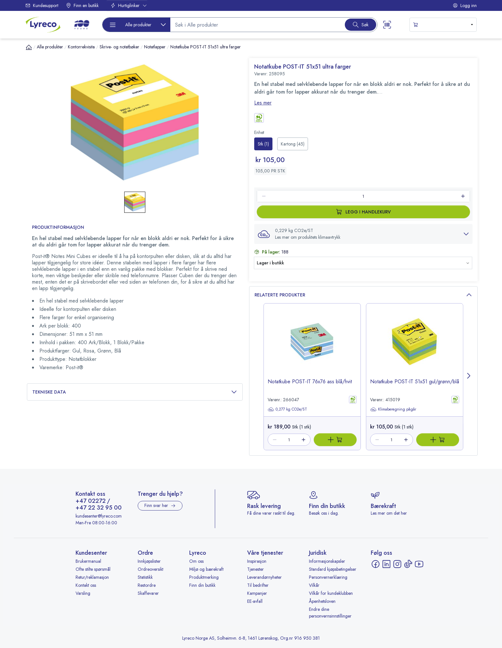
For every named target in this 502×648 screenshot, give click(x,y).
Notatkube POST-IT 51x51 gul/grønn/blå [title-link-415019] (414, 381)
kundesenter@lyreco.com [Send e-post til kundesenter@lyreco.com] (99, 516)
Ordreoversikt (150, 569)
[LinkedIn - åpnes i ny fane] (386, 564)
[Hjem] (29, 47)
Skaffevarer (148, 593)
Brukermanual (88, 561)
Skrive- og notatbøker (119, 47)
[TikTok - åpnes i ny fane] (408, 564)
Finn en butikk (82, 5)
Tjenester (255, 569)
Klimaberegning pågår (393, 409)
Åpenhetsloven (322, 601)
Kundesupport (41, 5)
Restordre (147, 585)
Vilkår (314, 585)
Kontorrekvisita (81, 47)
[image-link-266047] (312, 346)
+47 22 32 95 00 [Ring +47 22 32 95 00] (99, 507)
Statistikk (145, 577)
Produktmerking (204, 577)
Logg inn (465, 5)
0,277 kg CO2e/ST (287, 409)
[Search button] (360, 25)
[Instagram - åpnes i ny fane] (397, 564)
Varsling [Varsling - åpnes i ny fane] (83, 593)
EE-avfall (255, 601)
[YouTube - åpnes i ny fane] (419, 564)
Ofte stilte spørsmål (93, 569)
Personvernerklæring (328, 577)
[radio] (263, 143)
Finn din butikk (202, 585)
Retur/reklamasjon (92, 577)
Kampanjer (257, 593)
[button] (363, 234)
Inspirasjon (256, 561)
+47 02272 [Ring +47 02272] (91, 501)
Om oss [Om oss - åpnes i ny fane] (196, 561)
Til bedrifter (258, 585)
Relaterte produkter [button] (363, 295)
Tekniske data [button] (134, 392)
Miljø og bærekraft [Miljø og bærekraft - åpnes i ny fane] (206, 569)
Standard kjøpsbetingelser (332, 569)
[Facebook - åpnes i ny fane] (375, 564)
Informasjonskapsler (327, 561)
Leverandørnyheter (264, 577)
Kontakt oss (86, 585)
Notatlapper (155, 47)
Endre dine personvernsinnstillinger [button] (330, 612)
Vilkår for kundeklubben (331, 593)
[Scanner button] (387, 25)
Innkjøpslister (149, 561)
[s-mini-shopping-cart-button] (443, 25)
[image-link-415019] (414, 346)
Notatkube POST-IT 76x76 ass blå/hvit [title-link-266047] (310, 381)
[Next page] (469, 376)
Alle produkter (50, 47)
